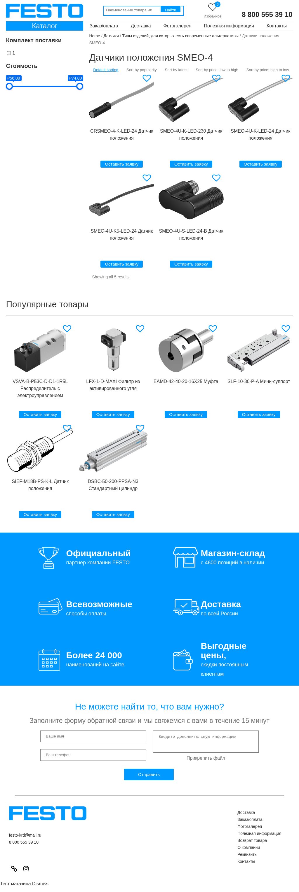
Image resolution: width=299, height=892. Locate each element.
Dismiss (40, 883)
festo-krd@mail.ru (25, 835)
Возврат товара (252, 840)
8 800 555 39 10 (267, 14)
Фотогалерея (178, 25)
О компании (248, 847)
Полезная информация (229, 25)
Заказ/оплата (104, 25)
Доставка (141, 25)
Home (94, 36)
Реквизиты (247, 854)
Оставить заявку (121, 163)
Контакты (277, 25)
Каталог (44, 25)
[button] (147, 78)
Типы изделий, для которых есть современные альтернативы (180, 36)
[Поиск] (170, 9)
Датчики (111, 36)
